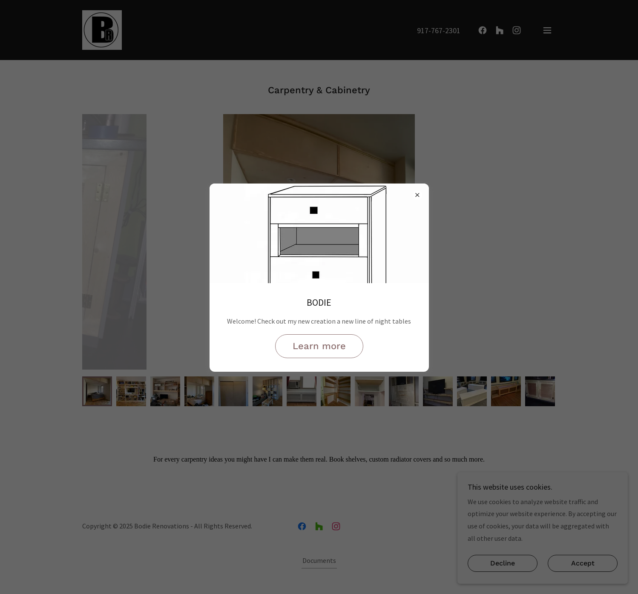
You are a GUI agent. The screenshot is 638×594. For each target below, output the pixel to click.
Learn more (319, 346)
